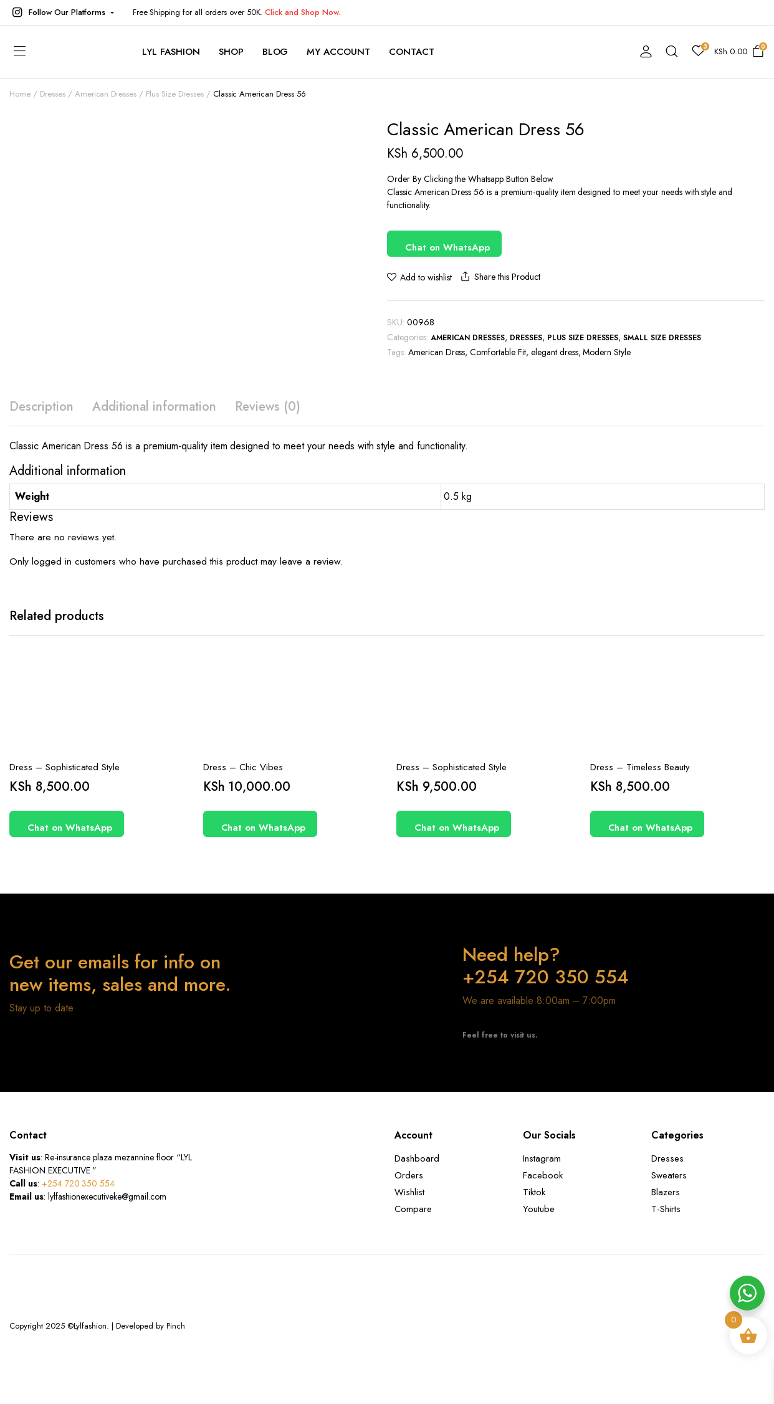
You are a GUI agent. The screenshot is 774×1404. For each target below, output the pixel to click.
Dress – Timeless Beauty (640, 767)
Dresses (526, 337)
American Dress (437, 352)
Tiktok (534, 1192)
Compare (413, 1209)
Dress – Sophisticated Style (64, 767)
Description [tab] (41, 407)
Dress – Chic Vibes (243, 767)
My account (338, 52)
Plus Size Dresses (583, 337)
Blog (275, 52)
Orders (408, 1175)
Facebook (543, 1175)
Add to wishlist (426, 277)
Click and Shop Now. (302, 12)
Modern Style (607, 352)
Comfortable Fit (498, 352)
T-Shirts (666, 1209)
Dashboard (416, 1158)
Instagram (542, 1158)
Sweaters (669, 1175)
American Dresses (468, 337)
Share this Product (499, 277)
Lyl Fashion (171, 52)
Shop (231, 52)
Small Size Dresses (661, 337)
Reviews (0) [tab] (267, 407)
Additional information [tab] (154, 407)
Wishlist (409, 1192)
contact (411, 52)
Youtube (539, 1209)
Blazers (665, 1192)
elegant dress (554, 352)
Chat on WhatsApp (447, 247)
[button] (61, 12)
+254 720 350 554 (78, 1183)
